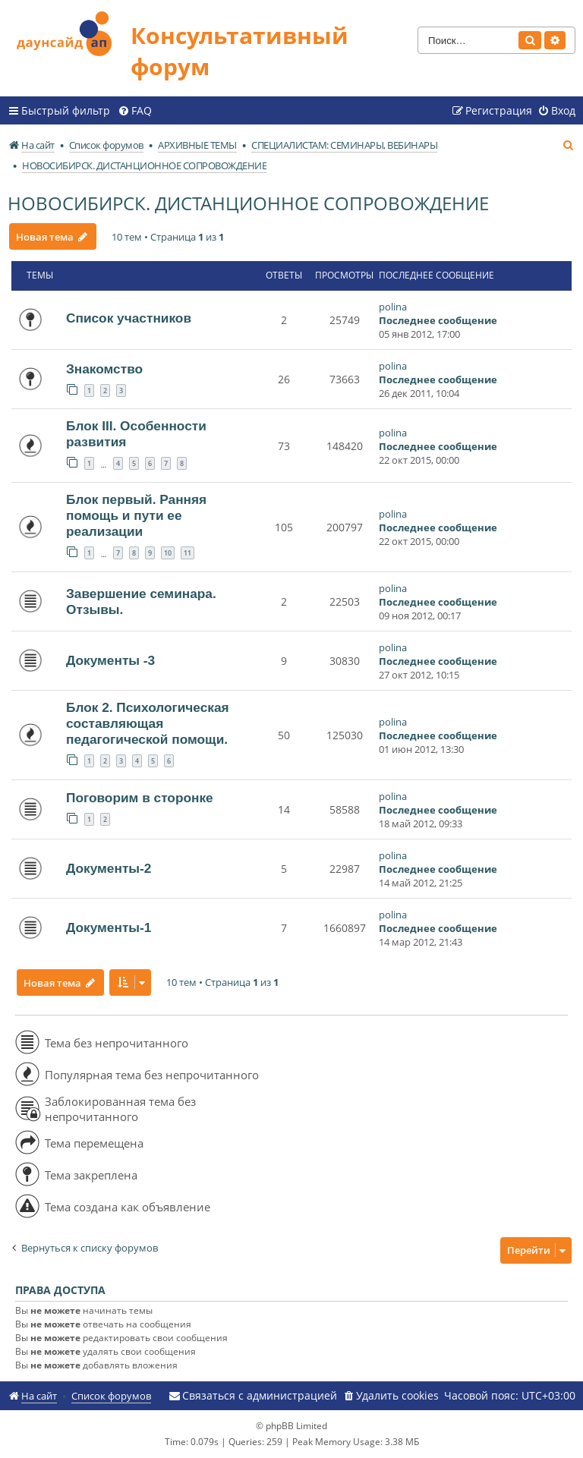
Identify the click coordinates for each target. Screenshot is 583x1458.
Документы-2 (108, 868)
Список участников (128, 318)
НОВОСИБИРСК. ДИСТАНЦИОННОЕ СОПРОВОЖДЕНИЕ (248, 203)
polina (393, 306)
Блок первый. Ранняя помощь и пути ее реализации (136, 515)
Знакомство (104, 368)
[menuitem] (135, 111)
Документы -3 (110, 660)
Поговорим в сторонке (139, 797)
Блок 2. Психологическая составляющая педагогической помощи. (147, 723)
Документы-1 (108, 927)
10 (168, 553)
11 (187, 553)
